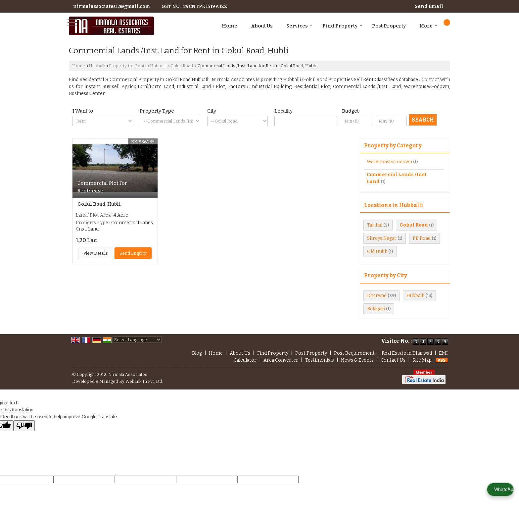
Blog (197, 353)
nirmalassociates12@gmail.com (111, 6)
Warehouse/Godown (389, 162)
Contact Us (393, 360)
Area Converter (280, 360)
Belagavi (376, 309)
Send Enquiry (133, 253)
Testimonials (319, 360)
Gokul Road (181, 65)
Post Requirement (354, 353)
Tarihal (374, 225)
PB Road (422, 238)
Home (229, 26)
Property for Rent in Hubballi (137, 65)
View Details (95, 253)
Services (299, 26)
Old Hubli (377, 251)
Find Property (342, 26)
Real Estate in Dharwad (407, 353)
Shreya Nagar (382, 238)
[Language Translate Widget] (137, 339)
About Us (262, 26)
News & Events (357, 360)
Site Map (422, 360)
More (428, 26)
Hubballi (97, 65)
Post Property (389, 26)
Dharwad (377, 295)
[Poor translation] (24, 425)
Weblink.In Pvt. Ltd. (144, 381)
